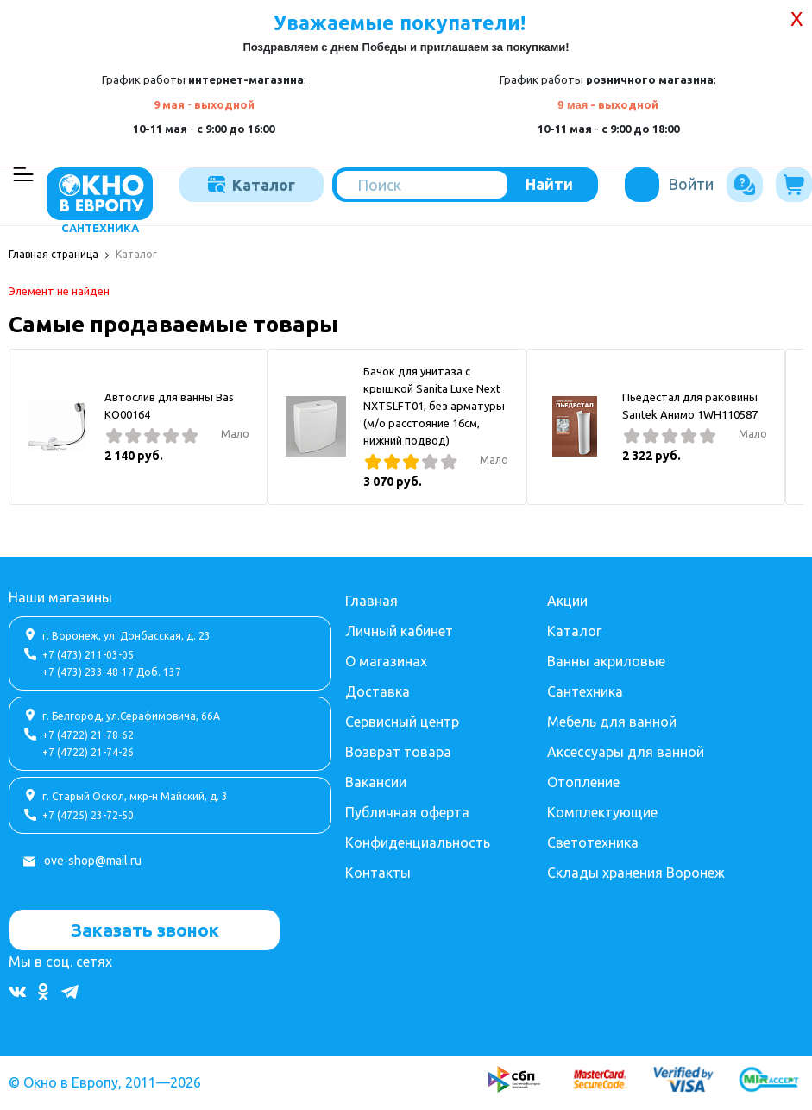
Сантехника (585, 689)
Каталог (251, 184)
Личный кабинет (399, 628)
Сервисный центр (402, 719)
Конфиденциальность (417, 840)
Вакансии (375, 779)
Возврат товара (398, 749)
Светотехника (593, 840)
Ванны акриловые (606, 658)
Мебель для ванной (612, 719)
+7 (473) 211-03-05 (88, 652)
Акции (567, 598)
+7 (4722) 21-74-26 (88, 749)
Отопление (583, 779)
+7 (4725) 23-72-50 (88, 812)
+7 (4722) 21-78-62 (88, 732)
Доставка (377, 689)
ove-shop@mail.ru (93, 858)
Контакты (378, 870)
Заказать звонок (145, 927)
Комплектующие (602, 809)
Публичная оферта (407, 809)
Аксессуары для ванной (625, 749)
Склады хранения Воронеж (636, 870)
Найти (549, 183)
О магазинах (386, 658)
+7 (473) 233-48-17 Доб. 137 (111, 669)
